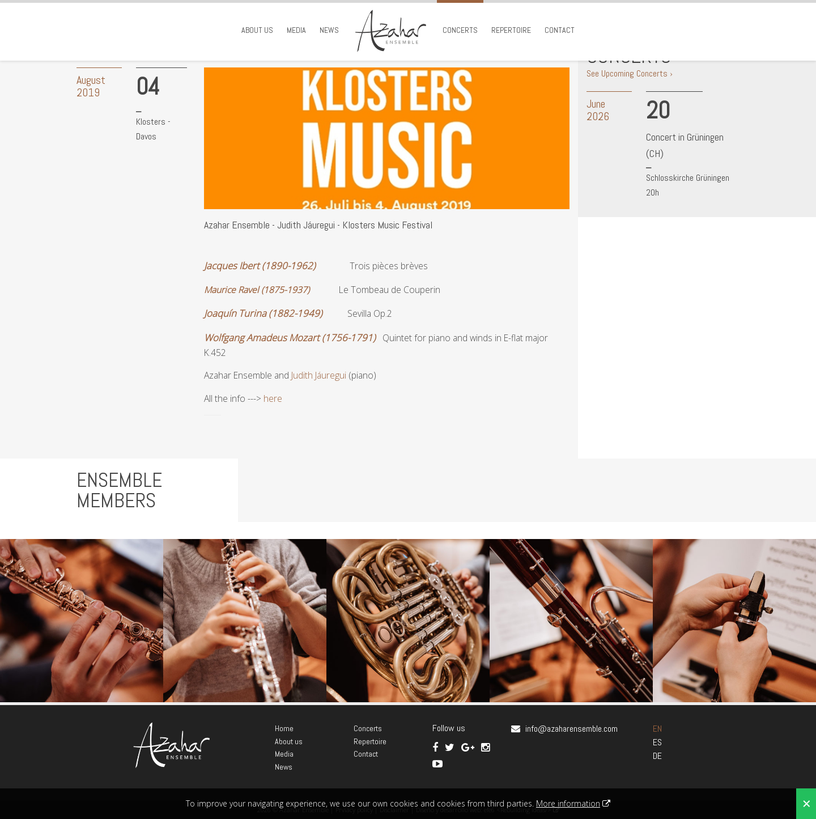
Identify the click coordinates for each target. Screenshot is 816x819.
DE (657, 756)
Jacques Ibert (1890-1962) (260, 265)
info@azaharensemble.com (571, 729)
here (273, 398)
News (329, 30)
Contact (560, 30)
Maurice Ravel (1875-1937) (256, 289)
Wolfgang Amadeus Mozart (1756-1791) (290, 337)
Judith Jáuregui (319, 375)
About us (257, 30)
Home (284, 728)
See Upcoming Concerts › (629, 73)
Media (296, 30)
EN (657, 729)
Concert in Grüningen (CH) (685, 145)
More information (568, 803)
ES (657, 742)
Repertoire (511, 30)
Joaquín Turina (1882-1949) (263, 313)
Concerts (460, 30)
